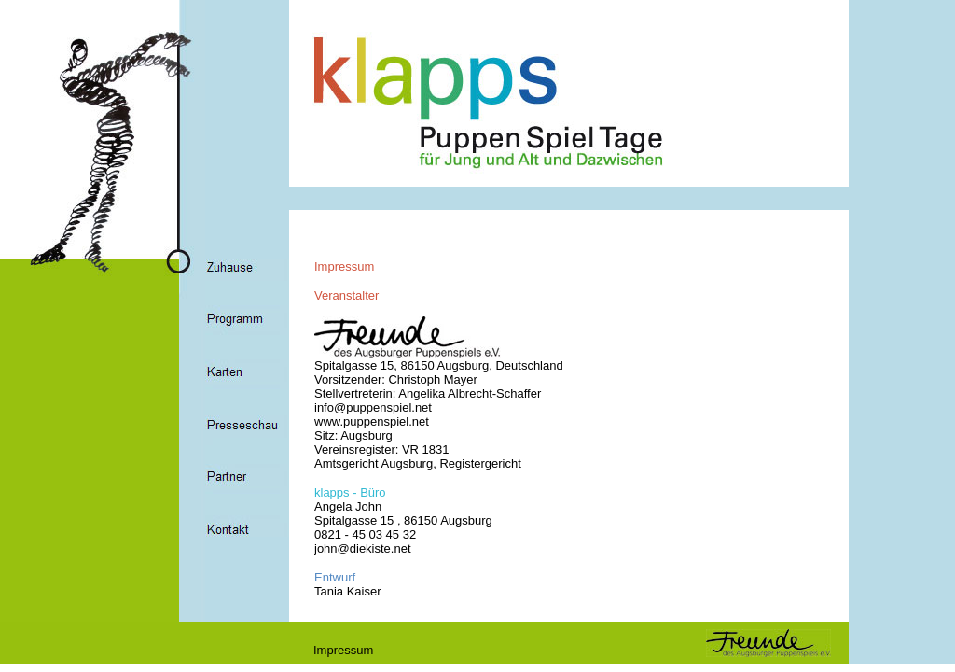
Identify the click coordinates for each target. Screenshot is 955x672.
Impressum (343, 650)
